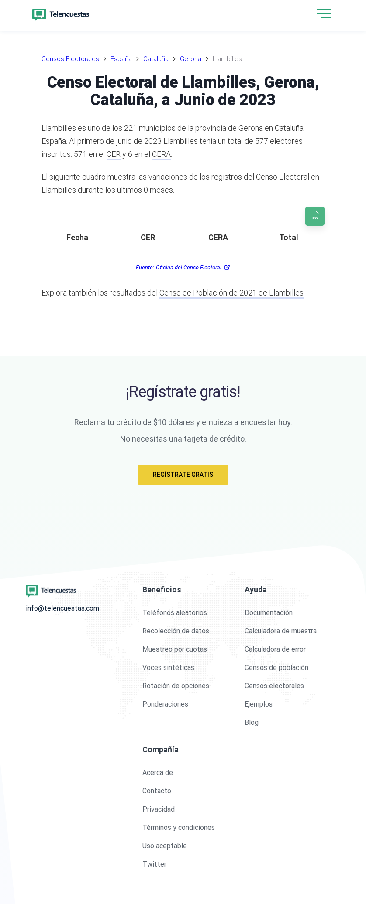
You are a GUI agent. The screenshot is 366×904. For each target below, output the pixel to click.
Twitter (154, 864)
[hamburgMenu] (324, 13)
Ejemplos (259, 704)
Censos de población (276, 667)
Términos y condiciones (178, 827)
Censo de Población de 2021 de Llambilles (231, 292)
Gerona (190, 59)
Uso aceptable (164, 846)
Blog (252, 722)
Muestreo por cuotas (174, 649)
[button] (324, 14)
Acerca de (157, 772)
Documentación (269, 612)
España (121, 59)
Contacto (156, 791)
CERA (161, 154)
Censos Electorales (70, 59)
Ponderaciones (165, 704)
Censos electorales (274, 686)
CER (114, 154)
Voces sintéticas (168, 667)
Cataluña (156, 59)
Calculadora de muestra (281, 631)
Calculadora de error (275, 649)
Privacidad (158, 809)
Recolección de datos (175, 631)
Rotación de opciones (175, 686)
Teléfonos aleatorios (174, 612)
